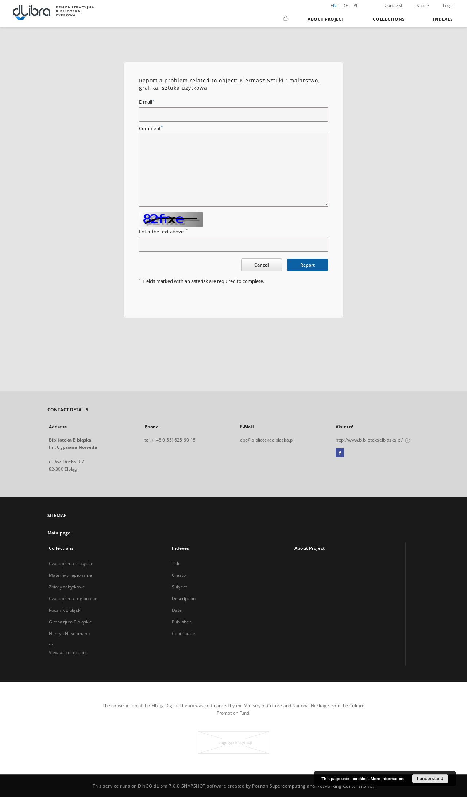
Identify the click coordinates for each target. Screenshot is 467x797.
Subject (179, 587)
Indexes (443, 19)
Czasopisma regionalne (73, 598)
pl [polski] (356, 5)
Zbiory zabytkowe (67, 587)
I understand (430, 778)
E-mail (146, 102)
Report (307, 265)
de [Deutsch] (345, 5)
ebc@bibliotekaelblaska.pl (267, 440)
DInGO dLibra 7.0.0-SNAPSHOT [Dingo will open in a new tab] (172, 786)
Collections (389, 19)
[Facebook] (340, 453)
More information (387, 779)
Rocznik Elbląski (65, 610)
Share (423, 6)
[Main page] (285, 19)
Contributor (184, 633)
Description (184, 598)
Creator (180, 575)
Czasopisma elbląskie (71, 563)
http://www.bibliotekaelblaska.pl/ (373, 440)
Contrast (394, 5)
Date (177, 610)
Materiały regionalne (70, 575)
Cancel (261, 265)
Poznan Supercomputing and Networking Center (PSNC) (313, 786)
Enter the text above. (163, 232)
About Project (326, 19)
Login (448, 5)
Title (176, 563)
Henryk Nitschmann (69, 633)
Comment (151, 128)
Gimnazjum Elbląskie (70, 622)
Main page (58, 533)
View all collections (68, 652)
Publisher (181, 622)
